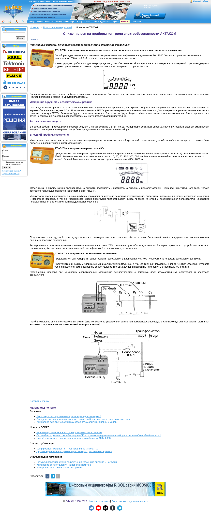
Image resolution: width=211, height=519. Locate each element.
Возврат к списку (39, 401)
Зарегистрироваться (10, 173)
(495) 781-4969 (38, 1)
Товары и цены (36, 22)
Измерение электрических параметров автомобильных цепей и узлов (76, 421)
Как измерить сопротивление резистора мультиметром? (68, 416)
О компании (136, 22)
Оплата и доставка (101, 22)
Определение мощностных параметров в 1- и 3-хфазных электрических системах (83, 419)
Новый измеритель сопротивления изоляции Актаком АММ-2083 (73, 438)
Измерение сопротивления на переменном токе (63, 464)
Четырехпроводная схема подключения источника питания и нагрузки (76, 462)
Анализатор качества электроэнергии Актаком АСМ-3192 (69, 432)
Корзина (146, 15)
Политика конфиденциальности (130, 501)
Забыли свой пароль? (11, 171)
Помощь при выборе (65, 22)
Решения (49, 22)
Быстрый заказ (83, 22)
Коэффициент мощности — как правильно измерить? (67, 448)
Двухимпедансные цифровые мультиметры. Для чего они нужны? (74, 451)
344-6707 (48, 1)
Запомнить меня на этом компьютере (14, 163)
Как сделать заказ (99, 501)
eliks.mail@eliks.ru (66, 1)
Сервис (115, 22)
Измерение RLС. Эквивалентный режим (59, 467)
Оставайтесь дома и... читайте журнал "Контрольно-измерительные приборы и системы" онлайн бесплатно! (98, 435)
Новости (124, 22)
